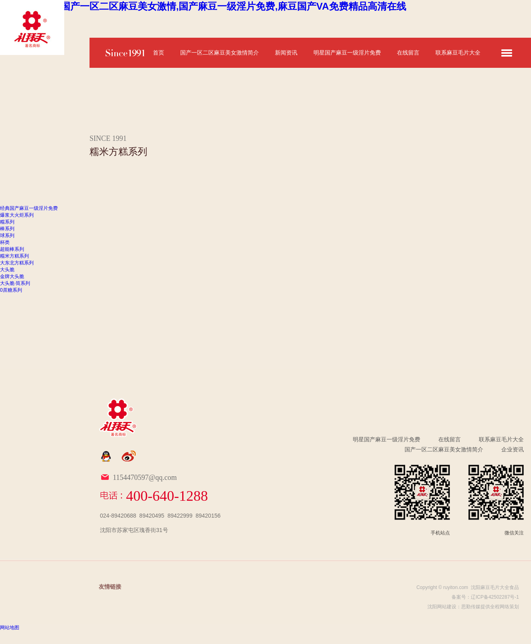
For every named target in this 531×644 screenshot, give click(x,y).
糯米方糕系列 (14, 256)
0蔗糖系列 (11, 290)
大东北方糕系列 (17, 263)
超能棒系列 (12, 249)
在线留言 (408, 52)
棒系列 (7, 229)
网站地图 (9, 627)
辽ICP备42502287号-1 (495, 597)
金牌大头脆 (12, 276)
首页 (158, 52)
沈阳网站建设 (441, 606)
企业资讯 (512, 449)
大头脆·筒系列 (15, 283)
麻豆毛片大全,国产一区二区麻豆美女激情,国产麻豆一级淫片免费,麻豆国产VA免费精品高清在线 (203, 6)
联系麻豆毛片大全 (457, 52)
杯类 (5, 242)
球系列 (7, 235)
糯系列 (7, 222)
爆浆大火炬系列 (17, 215)
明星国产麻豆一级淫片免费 (347, 52)
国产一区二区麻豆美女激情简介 (219, 52)
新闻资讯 (286, 52)
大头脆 (7, 269)
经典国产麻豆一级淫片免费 (29, 208)
